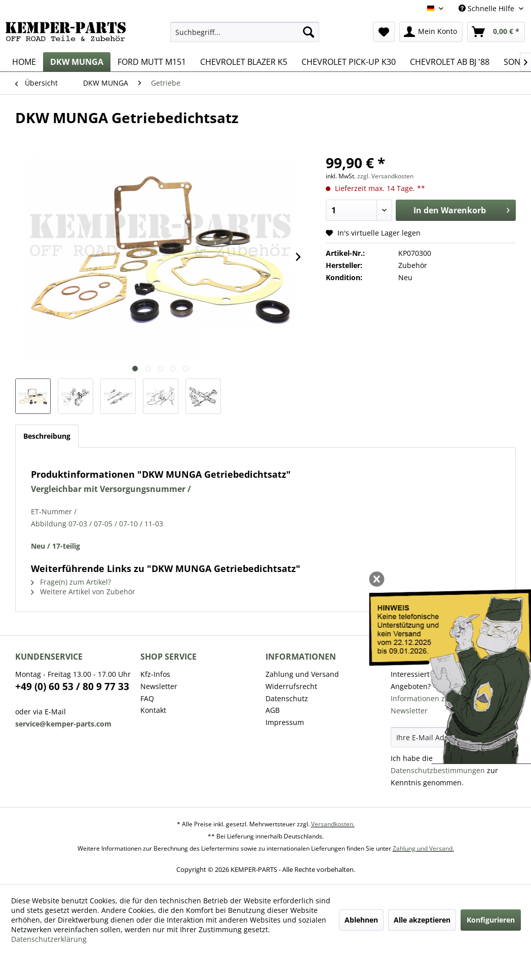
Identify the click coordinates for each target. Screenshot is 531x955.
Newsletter (158, 686)
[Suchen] (308, 32)
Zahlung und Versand (302, 674)
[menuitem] (244, 32)
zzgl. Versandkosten (385, 176)
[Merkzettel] (384, 32)
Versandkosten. (333, 824)
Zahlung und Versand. (423, 848)
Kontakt (153, 710)
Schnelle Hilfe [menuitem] (487, 8)
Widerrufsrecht (291, 686)
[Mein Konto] (431, 32)
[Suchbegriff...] (244, 32)
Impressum (285, 722)
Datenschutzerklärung (49, 939)
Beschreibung (46, 436)
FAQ (147, 698)
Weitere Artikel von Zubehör (83, 591)
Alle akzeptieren (422, 920)
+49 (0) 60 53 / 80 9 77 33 (72, 686)
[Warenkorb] (496, 32)
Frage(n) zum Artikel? (71, 582)
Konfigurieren (491, 920)
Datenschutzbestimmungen (438, 770)
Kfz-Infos (155, 674)
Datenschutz (287, 698)
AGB (273, 710)
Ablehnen (361, 920)
